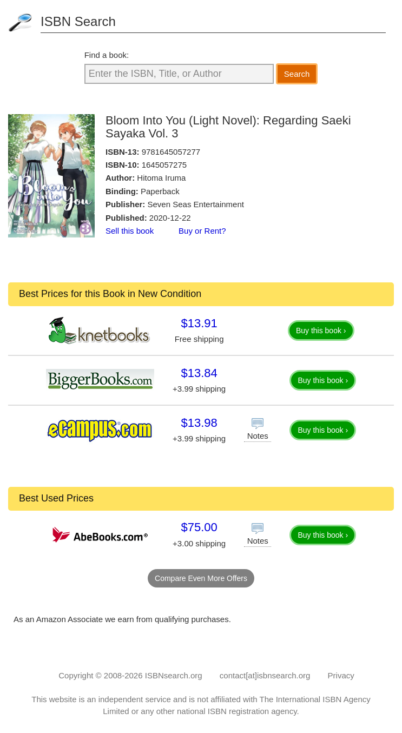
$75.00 (199, 527)
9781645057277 (171, 151)
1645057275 (164, 164)
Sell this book (130, 230)
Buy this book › (321, 330)
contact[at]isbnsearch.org (265, 675)
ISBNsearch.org (173, 675)
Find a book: (106, 55)
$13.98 (199, 423)
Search (297, 73)
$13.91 (199, 323)
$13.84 (199, 373)
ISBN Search (78, 21)
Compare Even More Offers (201, 578)
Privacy (341, 675)
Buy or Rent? (202, 230)
